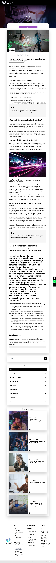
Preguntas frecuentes (31, 543)
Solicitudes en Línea (19, 555)
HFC (30, 127)
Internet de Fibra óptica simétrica (23, 140)
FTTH (20, 184)
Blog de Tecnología (18, 536)
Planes (16, 528)
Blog (26, 27)
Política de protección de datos (31, 536)
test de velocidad (13, 213)
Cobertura (17, 530)
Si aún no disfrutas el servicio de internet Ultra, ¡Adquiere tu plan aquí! (27, 347)
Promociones (31, 545)
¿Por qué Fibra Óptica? (19, 533)
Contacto (17, 539)
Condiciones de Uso (32, 532)
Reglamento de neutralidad (32, 539)
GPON (25, 127)
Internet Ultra (32, 27)
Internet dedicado (14, 123)
